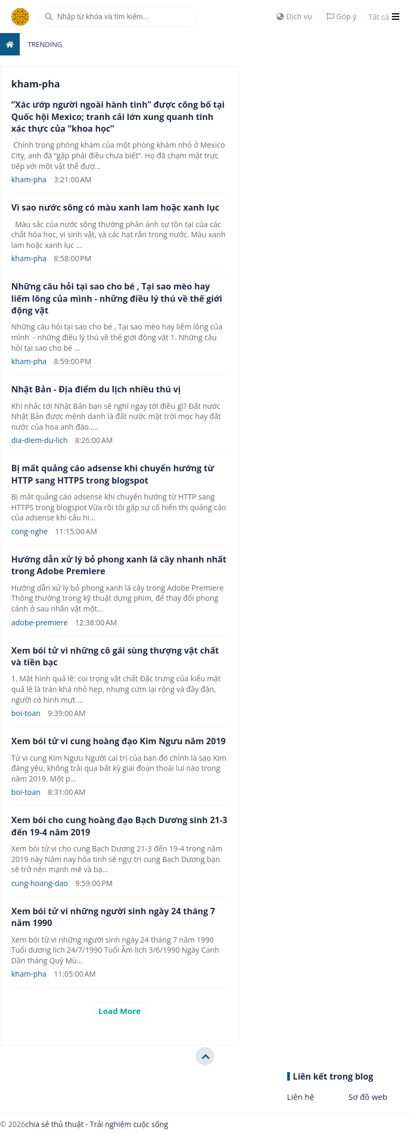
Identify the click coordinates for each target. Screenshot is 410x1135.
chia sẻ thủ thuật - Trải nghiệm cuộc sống (96, 1124)
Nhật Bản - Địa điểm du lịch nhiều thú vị (95, 389)
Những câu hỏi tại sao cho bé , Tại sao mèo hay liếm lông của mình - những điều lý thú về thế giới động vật (116, 298)
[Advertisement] (330, 132)
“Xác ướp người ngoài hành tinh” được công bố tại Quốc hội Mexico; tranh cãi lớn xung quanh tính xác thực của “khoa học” (118, 116)
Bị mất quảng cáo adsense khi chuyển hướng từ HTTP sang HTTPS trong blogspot (112, 474)
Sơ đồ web (368, 1096)
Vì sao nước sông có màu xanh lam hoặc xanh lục (115, 207)
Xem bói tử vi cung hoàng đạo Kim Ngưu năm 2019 (118, 741)
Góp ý (341, 16)
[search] (118, 16)
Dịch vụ (294, 16)
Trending (45, 44)
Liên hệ (300, 1096)
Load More (119, 1010)
